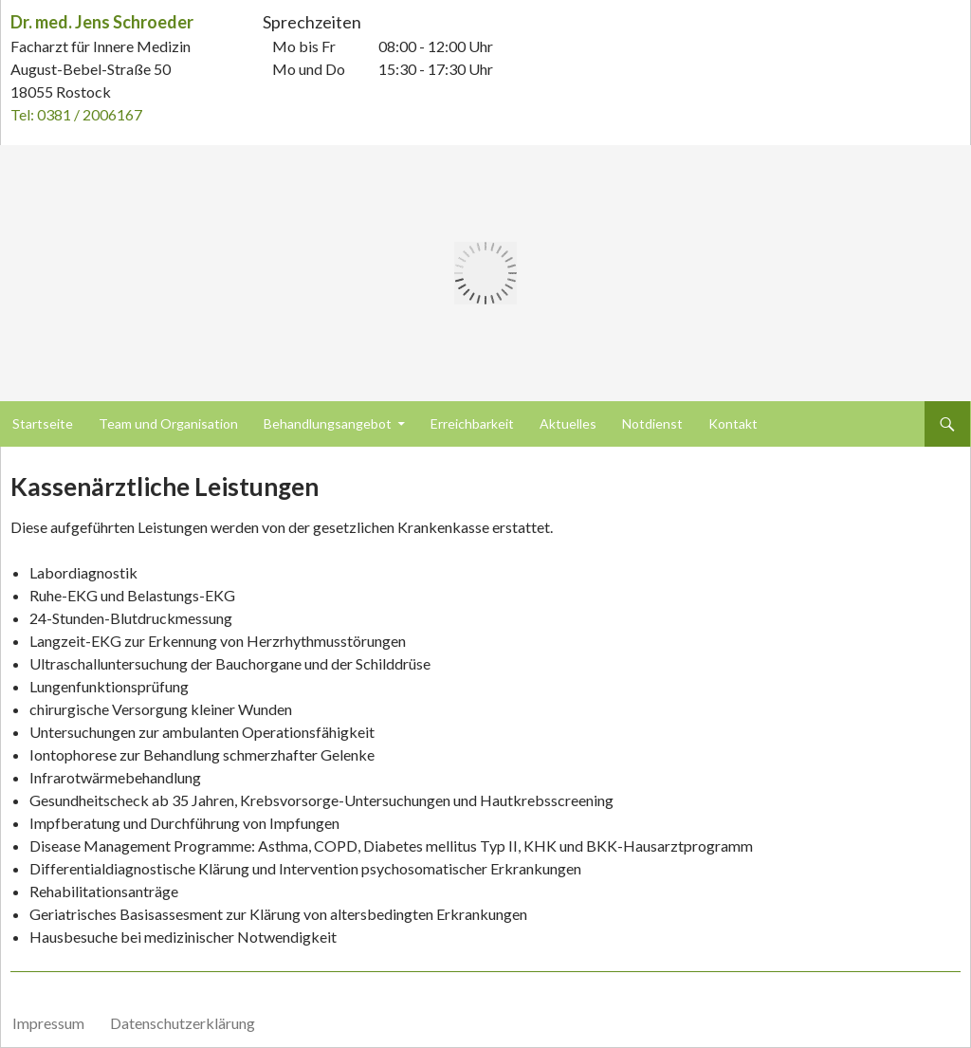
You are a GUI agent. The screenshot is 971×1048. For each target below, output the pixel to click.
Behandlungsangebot (328, 423)
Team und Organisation (168, 423)
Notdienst (652, 423)
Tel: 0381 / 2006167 (76, 114)
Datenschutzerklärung (182, 1023)
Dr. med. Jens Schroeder (101, 21)
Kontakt (733, 423)
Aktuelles (568, 423)
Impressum (48, 1023)
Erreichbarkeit (472, 423)
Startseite (42, 423)
